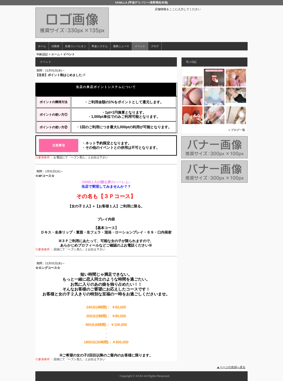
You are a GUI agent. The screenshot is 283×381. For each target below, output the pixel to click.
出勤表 (55, 46)
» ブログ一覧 (236, 130)
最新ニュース (121, 46)
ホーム (42, 46)
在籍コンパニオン (75, 46)
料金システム (100, 46)
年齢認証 (42, 54)
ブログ (155, 46)
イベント (140, 46)
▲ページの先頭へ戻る (231, 367)
